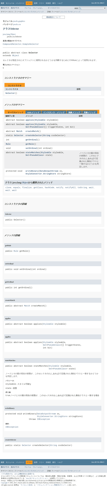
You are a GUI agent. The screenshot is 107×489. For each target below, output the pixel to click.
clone (8, 188)
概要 (2, 3)
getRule (29, 144)
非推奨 (48, 3)
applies (29, 120)
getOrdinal (31, 140)
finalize (26, 188)
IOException (43, 420)
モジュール (10, 3)
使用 (35, 3)
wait (91, 188)
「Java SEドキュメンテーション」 (37, 479)
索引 (54, 3)
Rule (8, 144)
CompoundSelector (12, 44)
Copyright (4, 484)
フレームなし (38, 8)
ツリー (41, 3)
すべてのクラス (54, 8)
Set (27, 127)
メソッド (40, 12)
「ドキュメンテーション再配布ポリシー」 (51, 486)
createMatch (31, 131)
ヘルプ (59, 3)
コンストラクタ (30, 12)
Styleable (40, 120)
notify (59, 188)
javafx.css (17, 24)
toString (82, 188)
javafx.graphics (19, 21)
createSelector (33, 136)
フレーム (27, 8)
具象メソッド (90, 113)
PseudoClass (36, 127)
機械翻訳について (53, 17)
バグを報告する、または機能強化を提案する (17, 475)
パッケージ (20, 3)
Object (15, 55)
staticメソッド (33, 113)
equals (16, 188)
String (46, 136)
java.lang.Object (9, 34)
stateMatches (32, 153)
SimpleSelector (30, 44)
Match (19, 131)
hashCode (49, 188)
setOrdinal (31, 149)
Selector (10, 93)
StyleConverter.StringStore (40, 174)
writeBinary (31, 172)
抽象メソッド (74, 113)
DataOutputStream (49, 172)
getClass (38, 188)
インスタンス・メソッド (54, 113)
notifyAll (70, 188)
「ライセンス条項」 (26, 486)
